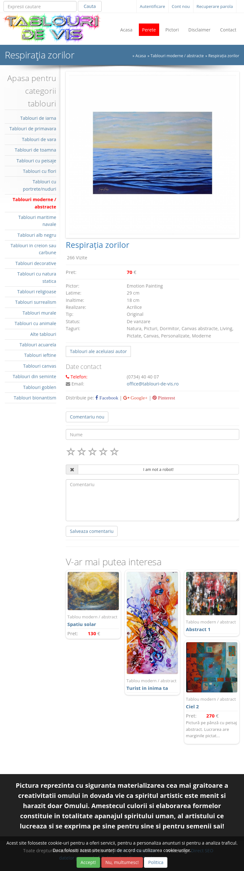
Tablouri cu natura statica (36, 277)
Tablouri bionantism (35, 398)
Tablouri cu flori (39, 171)
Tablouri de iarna (38, 118)
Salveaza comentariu (91, 531)
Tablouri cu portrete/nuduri (39, 185)
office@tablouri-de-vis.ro (153, 384)
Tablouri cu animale (35, 323)
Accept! (88, 862)
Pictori (172, 30)
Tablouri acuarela (37, 345)
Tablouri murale (39, 313)
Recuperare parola (215, 6)
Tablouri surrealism (35, 302)
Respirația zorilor (223, 55)
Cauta (90, 6)
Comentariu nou (87, 417)
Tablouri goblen (39, 387)
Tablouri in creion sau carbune (33, 248)
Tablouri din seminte (34, 376)
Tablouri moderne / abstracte (177, 55)
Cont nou (181, 6)
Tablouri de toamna (35, 150)
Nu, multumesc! (122, 862)
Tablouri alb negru (36, 235)
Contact (228, 30)
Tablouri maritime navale (37, 220)
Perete (149, 30)
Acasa (126, 30)
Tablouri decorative (35, 263)
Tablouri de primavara (33, 129)
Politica (155, 862)
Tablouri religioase (36, 292)
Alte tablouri (43, 334)
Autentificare (152, 6)
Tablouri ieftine (40, 355)
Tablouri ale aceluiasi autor (98, 351)
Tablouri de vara (39, 139)
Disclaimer (199, 30)
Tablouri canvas (39, 366)
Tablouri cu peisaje (36, 161)
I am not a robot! (158, 469)
